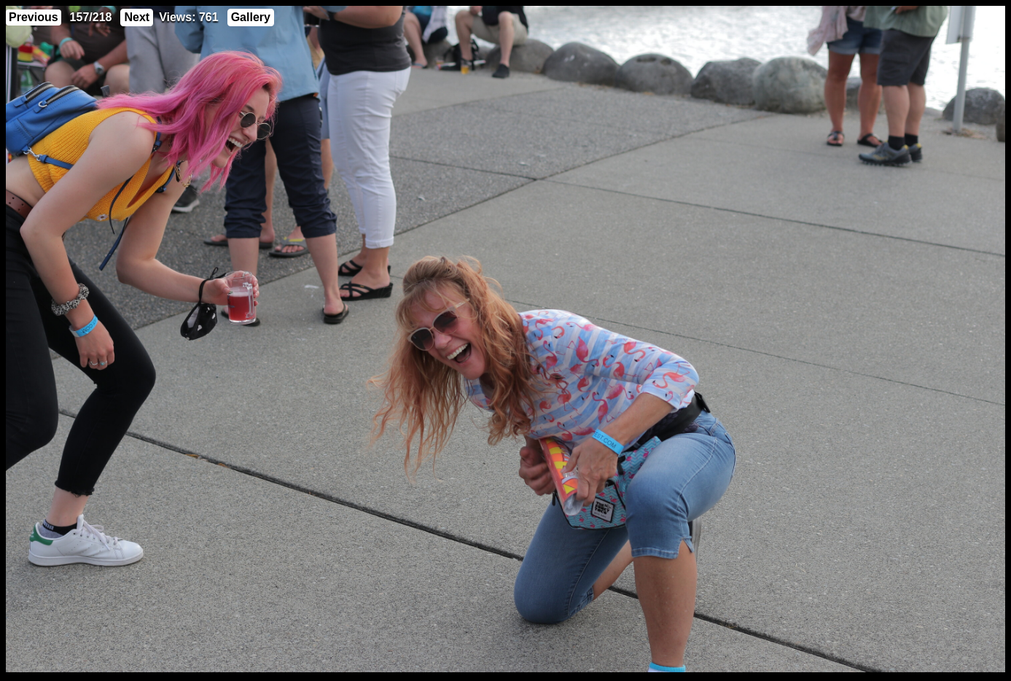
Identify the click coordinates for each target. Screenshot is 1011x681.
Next (136, 17)
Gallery (250, 17)
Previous (33, 17)
